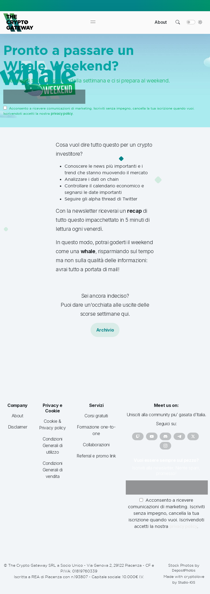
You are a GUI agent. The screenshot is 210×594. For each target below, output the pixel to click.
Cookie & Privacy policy (52, 424)
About (160, 22)
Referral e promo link (96, 456)
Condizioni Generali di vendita (52, 469)
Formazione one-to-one (96, 430)
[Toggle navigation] (93, 22)
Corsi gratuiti (96, 415)
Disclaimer (17, 427)
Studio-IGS (186, 582)
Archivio (105, 330)
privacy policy (62, 113)
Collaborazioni (96, 444)
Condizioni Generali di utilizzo (52, 445)
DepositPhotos (184, 570)
